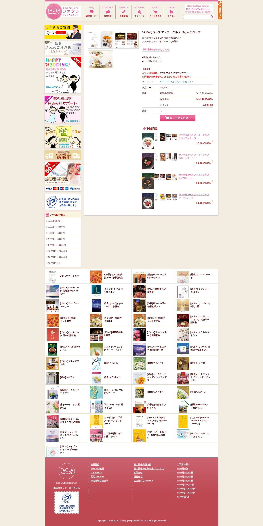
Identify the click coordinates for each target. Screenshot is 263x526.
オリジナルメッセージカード (174, 73)
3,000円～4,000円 (56, 227)
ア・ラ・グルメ (169, 82)
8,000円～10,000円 (57, 245)
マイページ (96, 472)
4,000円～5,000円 (56, 233)
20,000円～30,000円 (57, 257)
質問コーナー (97, 476)
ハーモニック (184, 82)
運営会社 (138, 476)
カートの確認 (97, 468)
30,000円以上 (54, 263)
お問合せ (138, 472)
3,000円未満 (54, 220)
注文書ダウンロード (143, 480)
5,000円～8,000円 (56, 239)
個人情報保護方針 (142, 464)
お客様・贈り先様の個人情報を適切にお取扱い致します (69, 202)
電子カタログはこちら (158, 49)
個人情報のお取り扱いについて (149, 468)
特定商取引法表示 (99, 480)
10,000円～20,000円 (57, 251)
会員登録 (95, 464)
